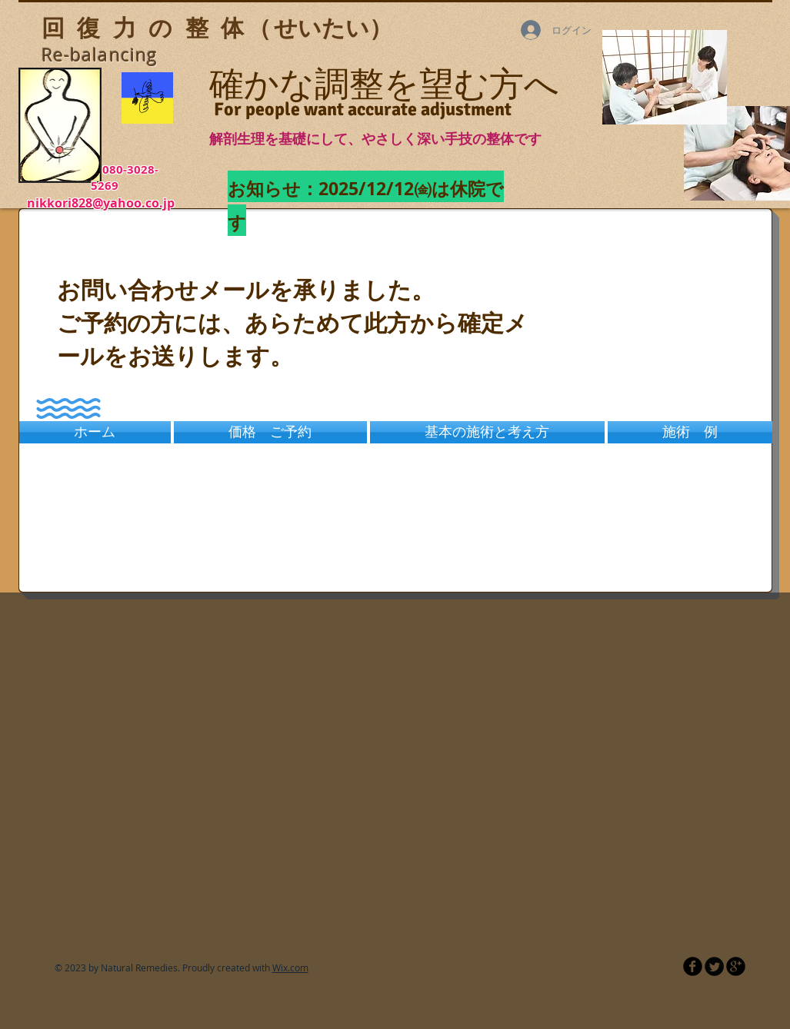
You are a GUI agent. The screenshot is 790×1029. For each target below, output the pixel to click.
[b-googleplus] (735, 966)
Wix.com (290, 967)
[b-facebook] (692, 966)
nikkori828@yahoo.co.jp (101, 202)
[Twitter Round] (714, 966)
